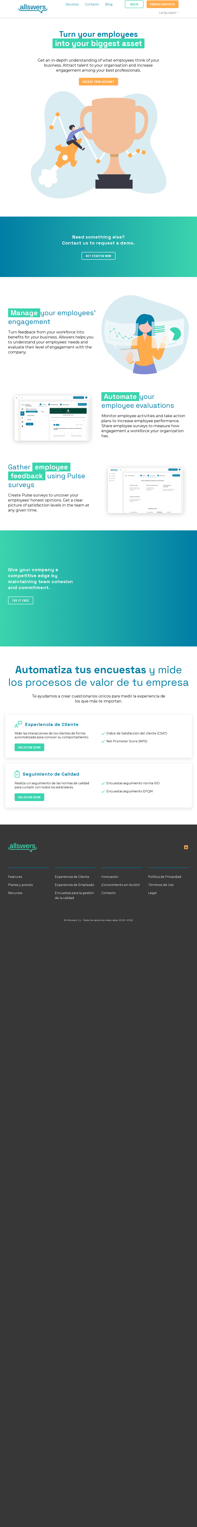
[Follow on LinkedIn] (186, 848)
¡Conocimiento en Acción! (120, 885)
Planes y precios (20, 885)
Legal (152, 893)
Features (15, 877)
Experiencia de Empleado (74, 885)
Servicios (72, 4)
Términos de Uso (161, 885)
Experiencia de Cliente (72, 877)
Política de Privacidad (164, 877)
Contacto (92, 4)
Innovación (109, 877)
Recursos (15, 893)
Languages (169, 13)
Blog (109, 4)
